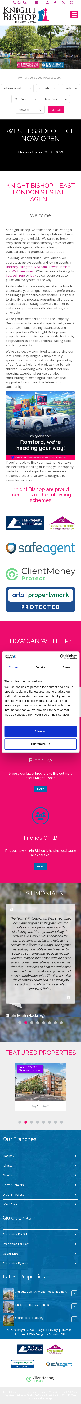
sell (15, 275)
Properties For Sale (16, 1234)
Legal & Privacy (48, 1330)
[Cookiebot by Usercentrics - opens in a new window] (60, 656)
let (32, 275)
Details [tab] (40, 667)
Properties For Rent (16, 1244)
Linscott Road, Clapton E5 (32, 1304)
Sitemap (66, 1330)
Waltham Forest (23, 271)
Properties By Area (15, 1263)
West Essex (11, 1204)
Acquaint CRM (58, 1334)
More (40, 789)
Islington (26, 267)
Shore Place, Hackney (29, 1318)
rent (22, 275)
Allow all (40, 731)
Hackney (12, 267)
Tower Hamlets (59, 267)
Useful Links (11, 1253)
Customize (40, 744)
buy (8, 275)
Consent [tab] (14, 667)
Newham (40, 267)
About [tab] (66, 667)
